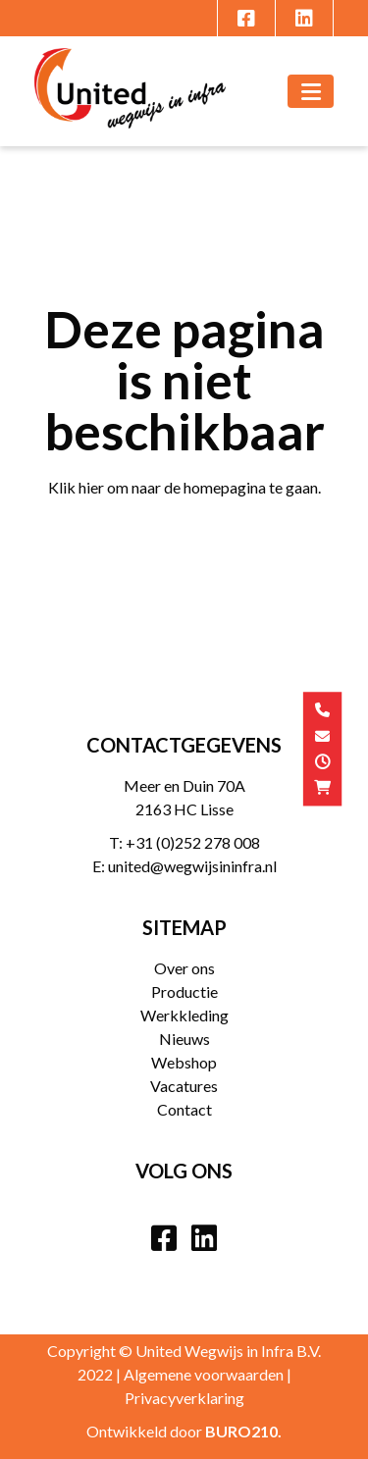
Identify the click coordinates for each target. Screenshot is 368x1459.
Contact (184, 1109)
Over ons (184, 968)
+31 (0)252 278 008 (193, 842)
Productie (184, 991)
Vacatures (184, 1085)
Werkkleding (184, 1015)
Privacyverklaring (184, 1397)
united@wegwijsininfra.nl (192, 866)
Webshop (184, 1062)
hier (91, 487)
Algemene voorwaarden (204, 1374)
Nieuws (184, 1038)
